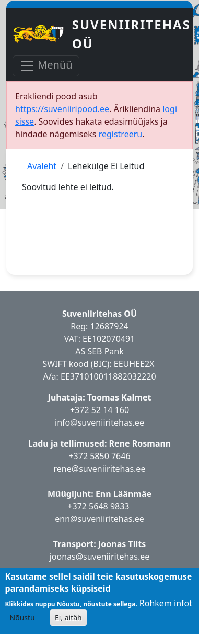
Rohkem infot (165, 603)
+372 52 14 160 (99, 410)
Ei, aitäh (68, 617)
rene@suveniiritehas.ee (100, 468)
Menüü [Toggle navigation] (46, 66)
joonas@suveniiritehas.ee (100, 556)
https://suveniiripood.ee (62, 109)
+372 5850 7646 (99, 456)
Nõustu (22, 617)
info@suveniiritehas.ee (99, 422)
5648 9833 (110, 506)
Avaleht (41, 166)
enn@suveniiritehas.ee (99, 519)
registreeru (121, 134)
